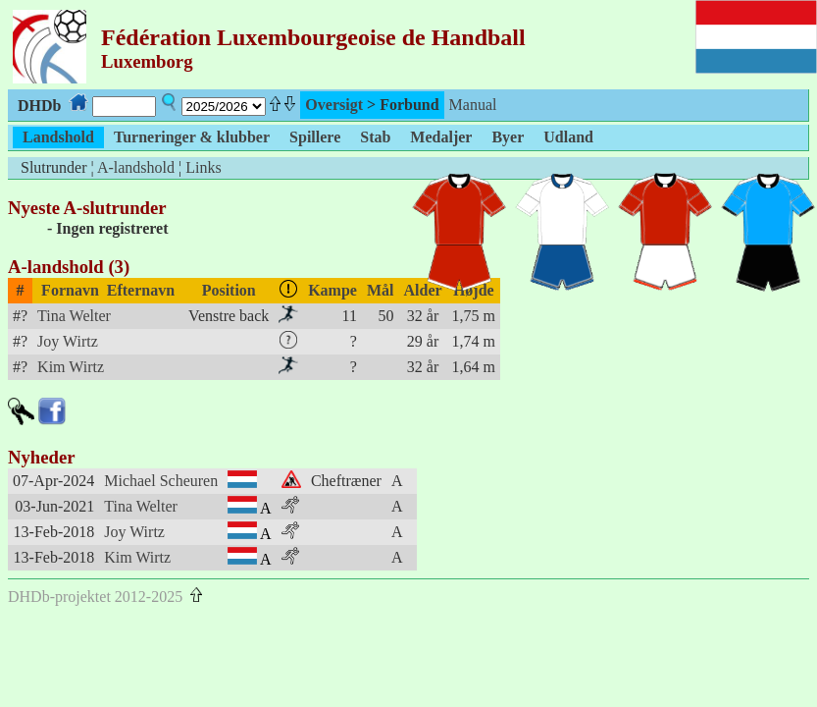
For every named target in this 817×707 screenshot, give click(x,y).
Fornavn (70, 290)
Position (229, 290)
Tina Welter (74, 315)
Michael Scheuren (161, 480)
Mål (380, 290)
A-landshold (136, 167)
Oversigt (334, 104)
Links (203, 167)
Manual (473, 104)
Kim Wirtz (70, 366)
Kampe (332, 290)
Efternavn (141, 290)
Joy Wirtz (67, 341)
